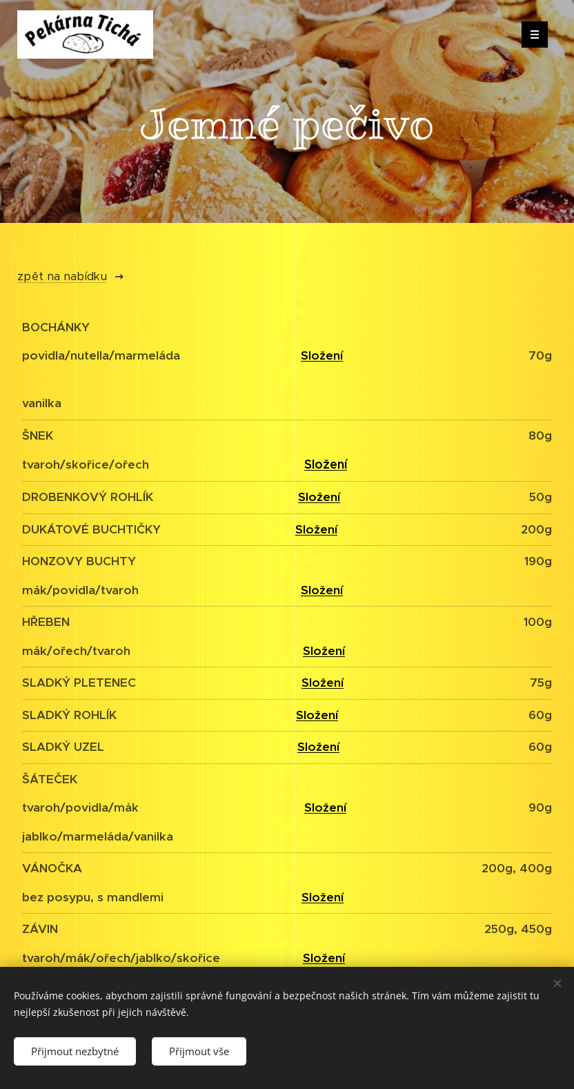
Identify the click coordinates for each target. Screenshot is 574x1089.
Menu (530, 34)
